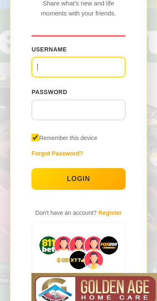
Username (49, 49)
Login (78, 178)
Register (110, 212)
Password (49, 92)
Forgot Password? (57, 153)
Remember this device (68, 138)
